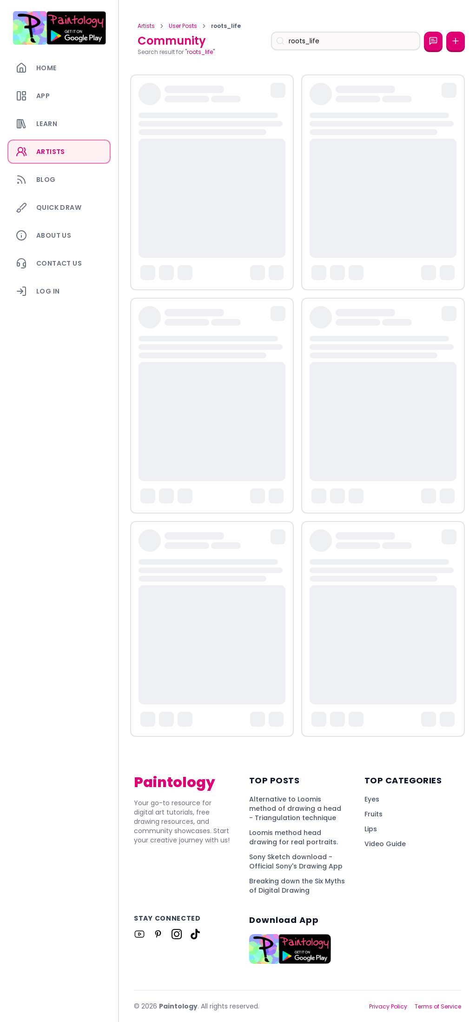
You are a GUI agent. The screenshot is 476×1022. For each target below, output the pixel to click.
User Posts (183, 26)
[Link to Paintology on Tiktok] (195, 934)
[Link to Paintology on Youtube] (139, 934)
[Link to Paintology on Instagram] (176, 934)
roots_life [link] (226, 26)
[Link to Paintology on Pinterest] (158, 934)
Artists (146, 26)
